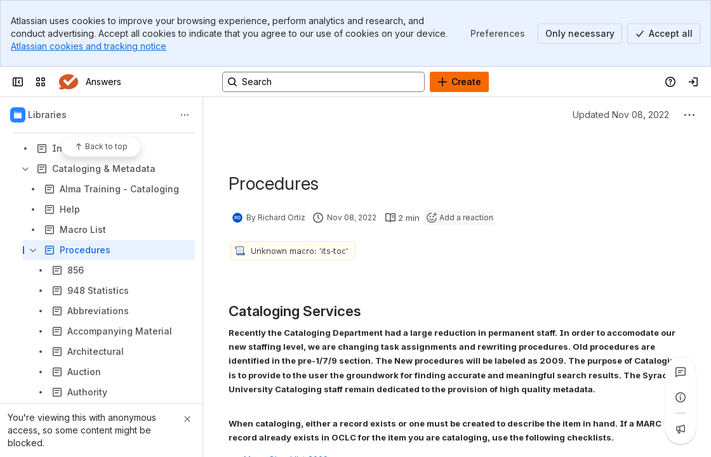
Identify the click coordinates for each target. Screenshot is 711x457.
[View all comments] (680, 372)
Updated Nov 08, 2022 (621, 114)
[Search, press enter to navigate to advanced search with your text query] (323, 82)
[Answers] (68, 82)
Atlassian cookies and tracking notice (88, 46)
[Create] (459, 82)
